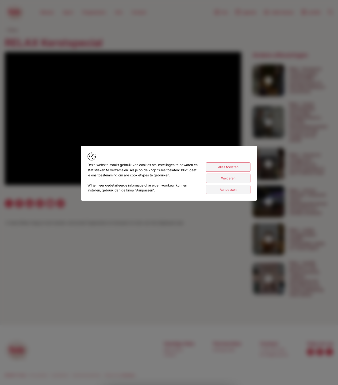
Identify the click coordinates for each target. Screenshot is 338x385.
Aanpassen (228, 189)
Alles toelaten (228, 167)
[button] (124, 119)
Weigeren (228, 178)
